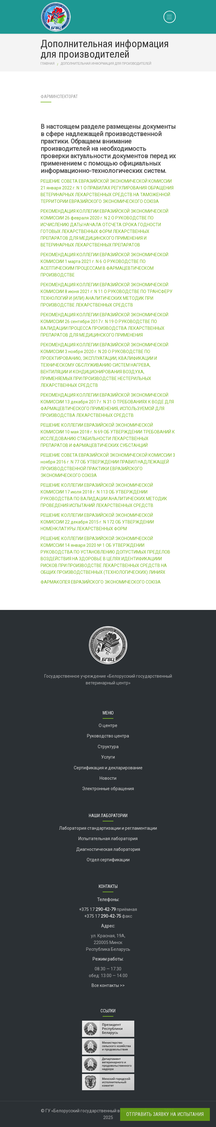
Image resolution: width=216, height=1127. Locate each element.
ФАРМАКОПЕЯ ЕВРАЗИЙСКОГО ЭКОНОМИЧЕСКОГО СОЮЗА (101, 582)
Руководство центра (108, 735)
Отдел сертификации (108, 859)
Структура (108, 746)
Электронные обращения (108, 788)
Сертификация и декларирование (108, 767)
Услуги (108, 757)
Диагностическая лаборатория (108, 849)
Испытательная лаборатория (108, 838)
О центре (108, 725)
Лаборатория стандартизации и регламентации (108, 828)
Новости (108, 778)
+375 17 (97, 909)
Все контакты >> (108, 985)
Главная (48, 63)
